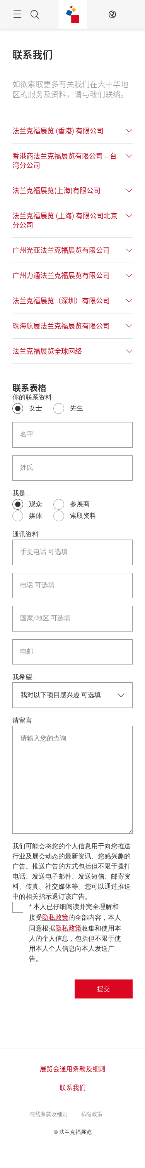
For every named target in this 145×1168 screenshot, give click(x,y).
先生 (76, 408)
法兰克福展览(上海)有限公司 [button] (56, 190)
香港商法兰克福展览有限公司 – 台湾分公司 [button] (64, 160)
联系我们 (73, 1087)
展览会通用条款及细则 (73, 1068)
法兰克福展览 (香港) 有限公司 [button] (58, 130)
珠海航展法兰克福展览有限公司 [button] (61, 326)
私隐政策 (91, 1114)
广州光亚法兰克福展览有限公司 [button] (61, 250)
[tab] (72, 130)
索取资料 (83, 515)
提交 (103, 988)
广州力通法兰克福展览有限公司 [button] (61, 275)
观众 (35, 504)
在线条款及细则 (49, 1114)
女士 (35, 408)
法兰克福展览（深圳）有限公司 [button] (61, 300)
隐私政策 (55, 917)
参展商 (80, 504)
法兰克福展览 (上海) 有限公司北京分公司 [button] (65, 220)
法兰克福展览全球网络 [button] (47, 351)
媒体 (35, 515)
